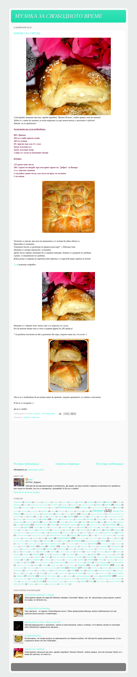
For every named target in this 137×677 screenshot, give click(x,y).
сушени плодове (116, 562)
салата (17, 554)
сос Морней (58, 560)
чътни (69, 576)
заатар (61, 517)
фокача (39, 570)
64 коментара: (49, 413)
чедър (41, 573)
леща (15, 530)
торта (85, 568)
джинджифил (47, 514)
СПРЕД (100, 560)
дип (74, 514)
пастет (64, 541)
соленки (17, 560)
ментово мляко (22, 535)
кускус (44, 527)
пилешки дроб (106, 544)
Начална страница (67, 463)
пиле (93, 543)
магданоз (83, 530)
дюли (31, 517)
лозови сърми (57, 530)
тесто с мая (31, 568)
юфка (16, 581)
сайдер (118, 552)
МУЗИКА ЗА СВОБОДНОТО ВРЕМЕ (58, 16)
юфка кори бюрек (26, 581)
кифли (83, 522)
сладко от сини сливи (22, 557)
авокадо (28, 502)
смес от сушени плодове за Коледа (67, 557)
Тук (15, 264)
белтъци (17, 505)
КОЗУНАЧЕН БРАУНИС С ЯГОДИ (39, 595)
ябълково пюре (72, 581)
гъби (87, 511)
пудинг (71, 549)
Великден (84, 508)
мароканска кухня (35, 533)
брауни (99, 505)
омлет (103, 538)
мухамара (17, 538)
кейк (37, 522)
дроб (24, 516)
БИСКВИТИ (55, 505)
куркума (36, 527)
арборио (56, 502)
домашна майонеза (97, 514)
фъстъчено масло (59, 570)
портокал (103, 546)
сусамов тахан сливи (75, 562)
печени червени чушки (53, 544)
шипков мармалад (82, 576)
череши (19, 576)
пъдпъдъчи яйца (117, 549)
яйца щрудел (101, 581)
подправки (73, 546)
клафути (119, 522)
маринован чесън (20, 533)
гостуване (34, 511)
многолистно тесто (58, 535)
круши (26, 527)
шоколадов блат (37, 579)
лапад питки (92, 527)
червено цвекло (117, 573)
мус (93, 535)
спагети (80, 560)
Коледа (53, 525)
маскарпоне (55, 533)
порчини (16, 549)
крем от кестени (96, 525)
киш (102, 522)
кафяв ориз (117, 519)
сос (24, 560)
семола (46, 554)
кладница (110, 522)
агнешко (38, 502)
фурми (47, 570)
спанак (90, 560)
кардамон (79, 519)
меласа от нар (109, 533)
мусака (118, 535)
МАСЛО (85, 533)
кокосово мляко (41, 525)
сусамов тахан (59, 562)
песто (103, 541)
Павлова (31, 541)
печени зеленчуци (34, 544)
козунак (26, 525)
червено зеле (103, 573)
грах (53, 511)
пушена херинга (103, 549)
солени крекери (114, 557)
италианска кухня (32, 519)
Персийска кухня (91, 541)
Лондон (68, 530)
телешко (81, 565)
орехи (112, 538)
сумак (22, 562)
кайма (44, 519)
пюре (18, 552)
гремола (61, 511)
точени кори (95, 568)
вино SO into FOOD (98, 507)
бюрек (16, 508)
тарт (36, 565)
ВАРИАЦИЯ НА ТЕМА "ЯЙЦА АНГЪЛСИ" (43, 622)
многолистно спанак (38, 535)
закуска (26, 417)
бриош (108, 505)
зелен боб (82, 517)
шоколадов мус (85, 579)
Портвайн (84, 546)
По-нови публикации (26, 463)
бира (26, 505)
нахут (50, 538)
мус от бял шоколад (105, 535)
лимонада (31, 530)
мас (45, 533)
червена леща (63, 573)
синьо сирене (83, 554)
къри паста (54, 527)
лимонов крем (43, 530)
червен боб (51, 573)
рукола (110, 552)
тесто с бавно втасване (47, 568)
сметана (89, 557)
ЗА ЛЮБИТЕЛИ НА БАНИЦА (37, 608)
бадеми (81, 502)
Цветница (119, 570)
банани (100, 502)
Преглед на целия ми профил (27, 492)
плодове (52, 546)
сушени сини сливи (23, 565)
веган (53, 507)
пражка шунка (27, 549)
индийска (19, 519)
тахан (44, 565)
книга (18, 525)
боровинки (74, 505)
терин (93, 565)
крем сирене (110, 525)
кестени (46, 522)
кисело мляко (73, 522)
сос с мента (69, 560)
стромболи (110, 560)
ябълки (39, 581)
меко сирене (95, 533)
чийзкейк (31, 576)
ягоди (82, 581)
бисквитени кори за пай (39, 505)
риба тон (43, 552)
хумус (81, 570)
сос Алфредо (34, 560)
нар (42, 538)
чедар (34, 573)
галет (118, 508)
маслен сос (67, 533)
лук (76, 530)
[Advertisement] (68, 441)
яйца (91, 581)
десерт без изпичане (31, 514)
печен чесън (20, 544)
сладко (118, 554)
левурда (103, 527)
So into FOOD (64, 584)
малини (99, 530)
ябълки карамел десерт (55, 581)
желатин (51, 516)
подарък (64, 546)
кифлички (35, 417)
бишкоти (64, 505)
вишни (110, 508)
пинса (16, 546)
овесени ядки (93, 538)
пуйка (78, 549)
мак (91, 530)
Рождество (100, 552)
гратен (44, 511)
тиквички (73, 568)
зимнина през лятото (115, 516)
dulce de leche (19, 584)
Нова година (80, 538)
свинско (35, 554)
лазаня (74, 527)
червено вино (91, 573)
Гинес (16, 511)
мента (120, 533)
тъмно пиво (29, 570)
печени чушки (70, 544)
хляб (72, 570)
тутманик (18, 570)
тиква (62, 568)
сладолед (37, 557)
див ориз (67, 514)
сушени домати (100, 562)
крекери (83, 525)
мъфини (26, 538)
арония (64, 502)
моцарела (84, 535)
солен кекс (101, 557)
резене (25, 552)
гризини (70, 511)
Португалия (116, 546)
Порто (93, 546)
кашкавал (29, 522)
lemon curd (41, 584)
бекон (119, 502)
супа (28, 562)
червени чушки (77, 573)
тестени (104, 565)
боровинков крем (87, 505)
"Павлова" (18, 502)
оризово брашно (19, 541)
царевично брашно (105, 570)
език (37, 516)
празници (39, 549)
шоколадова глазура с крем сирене (108, 579)
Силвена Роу (57, 554)
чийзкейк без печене (48, 576)
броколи (117, 505)
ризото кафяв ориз (66, 552)
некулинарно (64, 538)
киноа (54, 522)
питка (23, 546)
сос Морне (47, 560)
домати (84, 514)
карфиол (100, 519)
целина (18, 573)
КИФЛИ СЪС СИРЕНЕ (27, 33)
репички (33, 552)
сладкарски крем (106, 554)
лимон (22, 530)
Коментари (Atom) (36, 470)
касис (108, 519)
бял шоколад (26, 507)
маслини (77, 533)
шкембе (96, 576)
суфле (88, 562)
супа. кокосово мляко (42, 562)
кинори (62, 522)
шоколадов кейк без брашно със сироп (62, 579)
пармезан (46, 541)
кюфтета (65, 527)
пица (42, 546)
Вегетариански (66, 507)
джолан (58, 514)
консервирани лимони (68, 525)
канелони (55, 519)
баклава (90, 502)
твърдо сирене (68, 565)
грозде (79, 511)
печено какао (83, 544)
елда (43, 516)
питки (32, 546)
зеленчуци (93, 516)
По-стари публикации (109, 463)
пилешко (118, 544)
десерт (98, 510)
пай (38, 541)
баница (109, 502)
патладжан (75, 541)
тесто (118, 565)
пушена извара (88, 549)
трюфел (106, 568)
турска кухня (116, 568)
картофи (89, 519)
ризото (53, 552)
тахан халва (55, 565)
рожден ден (89, 552)
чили (61, 576)
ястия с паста (115, 581)
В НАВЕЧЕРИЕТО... (33, 636)
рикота (79, 552)
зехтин (101, 516)
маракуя (117, 530)
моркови (73, 535)
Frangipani (31, 584)
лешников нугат (115, 527)
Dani (30, 480)
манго (107, 530)
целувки (26, 573)
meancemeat (52, 584)
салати (26, 554)
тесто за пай (19, 568)
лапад (82, 527)
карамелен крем (67, 519)
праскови (49, 549)
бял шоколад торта (41, 507)
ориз (119, 538)
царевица (91, 570)
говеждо (24, 511)
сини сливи (70, 554)
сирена (93, 554)
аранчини (47, 502)
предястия (61, 549)
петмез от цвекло (116, 541)
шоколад (106, 576)
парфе (55, 541)
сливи (46, 557)
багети (72, 502)
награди (35, 538)
